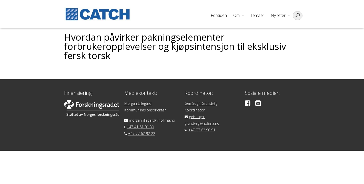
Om (236, 15)
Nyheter (278, 15)
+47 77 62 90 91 (201, 130)
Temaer (257, 15)
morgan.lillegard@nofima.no (152, 120)
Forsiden (219, 15)
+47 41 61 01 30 (140, 126)
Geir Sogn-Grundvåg (201, 103)
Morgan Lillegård (137, 103)
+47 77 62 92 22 (141, 133)
